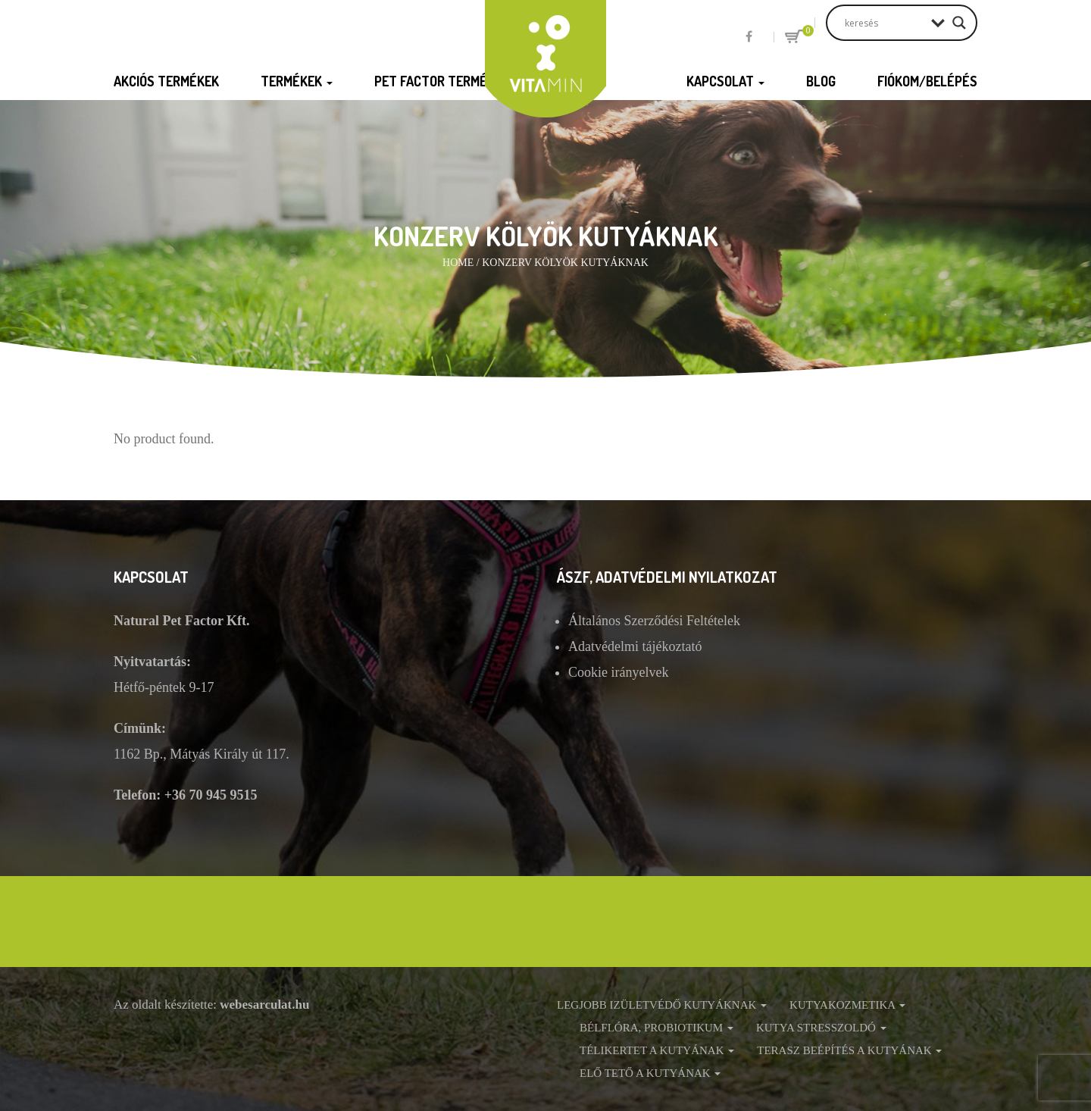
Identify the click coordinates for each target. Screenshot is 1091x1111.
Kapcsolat (725, 81)
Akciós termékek (166, 81)
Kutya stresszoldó (821, 1028)
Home (458, 262)
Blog (821, 81)
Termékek (297, 81)
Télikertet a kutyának (657, 1050)
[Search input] (884, 22)
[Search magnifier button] (959, 22)
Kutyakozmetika (847, 1005)
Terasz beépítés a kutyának (849, 1050)
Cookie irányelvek (618, 672)
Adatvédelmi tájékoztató (635, 646)
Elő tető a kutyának (650, 1073)
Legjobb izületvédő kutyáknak (662, 1005)
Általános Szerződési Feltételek (654, 620)
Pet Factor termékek (447, 81)
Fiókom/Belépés (927, 81)
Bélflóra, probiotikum (656, 1028)
